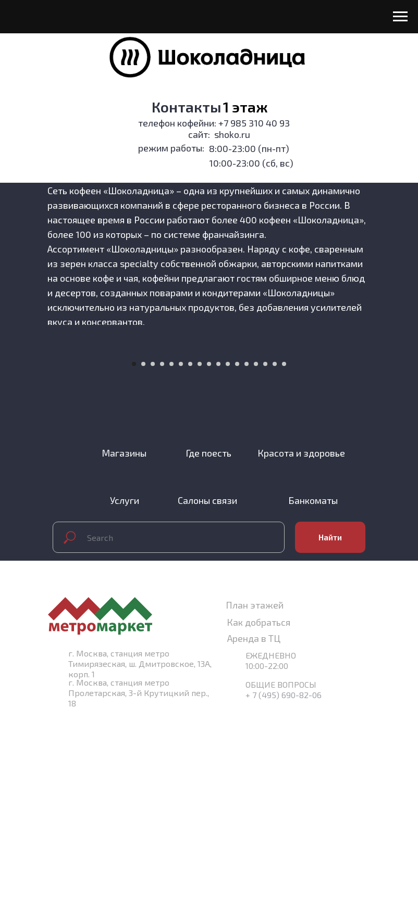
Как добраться (258, 801)
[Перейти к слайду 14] (256, 543)
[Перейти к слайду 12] (237, 543)
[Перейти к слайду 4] (162, 543)
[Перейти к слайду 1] (134, 543)
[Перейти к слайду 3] (153, 543)
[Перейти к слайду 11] (228, 543)
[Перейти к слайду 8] (200, 543)
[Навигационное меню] (400, 16)
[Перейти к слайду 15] (265, 543)
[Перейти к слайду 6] (181, 543)
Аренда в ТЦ (253, 817)
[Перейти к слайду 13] (246, 543)
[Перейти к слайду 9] (209, 543)
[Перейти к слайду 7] (190, 543)
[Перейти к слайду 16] (275, 543)
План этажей (255, 784)
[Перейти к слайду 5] (171, 543)
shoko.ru (232, 134)
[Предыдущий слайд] (20, 437)
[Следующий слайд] (397, 437)
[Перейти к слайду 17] (284, 543)
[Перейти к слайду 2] (143, 543)
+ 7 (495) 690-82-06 (283, 874)
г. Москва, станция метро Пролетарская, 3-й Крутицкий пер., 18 (138, 871)
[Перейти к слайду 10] (218, 543)
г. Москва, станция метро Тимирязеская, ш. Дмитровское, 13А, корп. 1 (140, 842)
